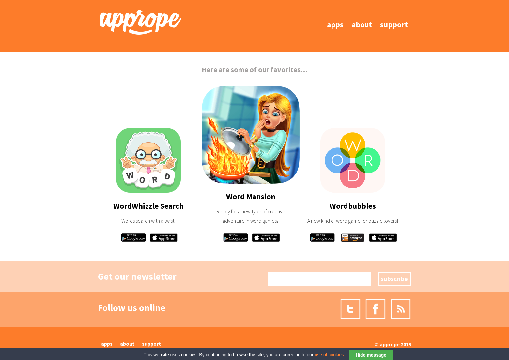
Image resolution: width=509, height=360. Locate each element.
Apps (335, 25)
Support (394, 25)
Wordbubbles (353, 206)
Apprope (390, 344)
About (362, 25)
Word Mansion (250, 196)
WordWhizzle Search (148, 206)
